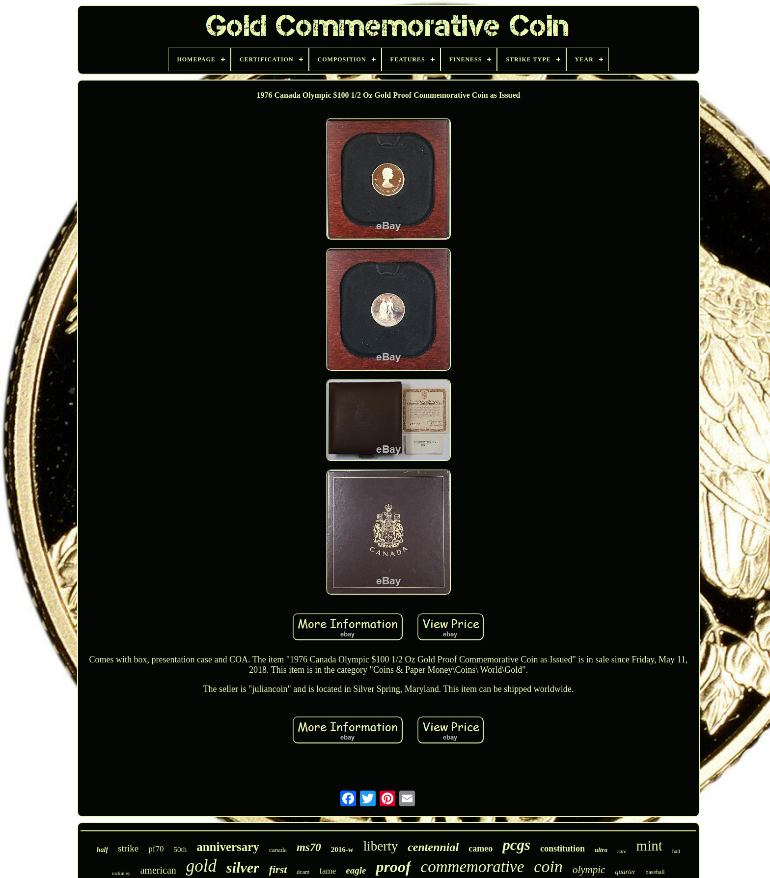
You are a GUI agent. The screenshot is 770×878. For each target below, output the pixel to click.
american (158, 870)
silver (242, 867)
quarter (625, 872)
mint (649, 845)
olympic (589, 870)
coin (548, 866)
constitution (562, 848)
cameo (480, 848)
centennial (433, 847)
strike (128, 848)
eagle (356, 870)
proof (393, 867)
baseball (654, 872)
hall (676, 851)
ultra (601, 849)
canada (278, 849)
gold (201, 866)
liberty (380, 846)
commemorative (472, 867)
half (102, 849)
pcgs (516, 844)
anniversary (227, 846)
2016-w (342, 849)
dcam (303, 872)
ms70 (309, 847)
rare (622, 851)
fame (327, 871)
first (278, 869)
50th (180, 849)
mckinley (121, 873)
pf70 (156, 848)
